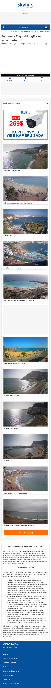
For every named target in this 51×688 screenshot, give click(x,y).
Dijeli (41, 79)
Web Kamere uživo (25, 27)
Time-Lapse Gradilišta (10, 663)
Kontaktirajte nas (8, 667)
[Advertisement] (25, 18)
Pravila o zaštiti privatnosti (11, 683)
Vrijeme (9, 79)
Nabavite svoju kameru (10, 658)
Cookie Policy (7, 679)
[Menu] (46, 27)
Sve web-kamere (26, 533)
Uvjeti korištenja (8, 675)
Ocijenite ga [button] (25, 79)
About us (5, 654)
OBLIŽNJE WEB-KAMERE (25, 103)
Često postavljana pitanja (11, 671)
